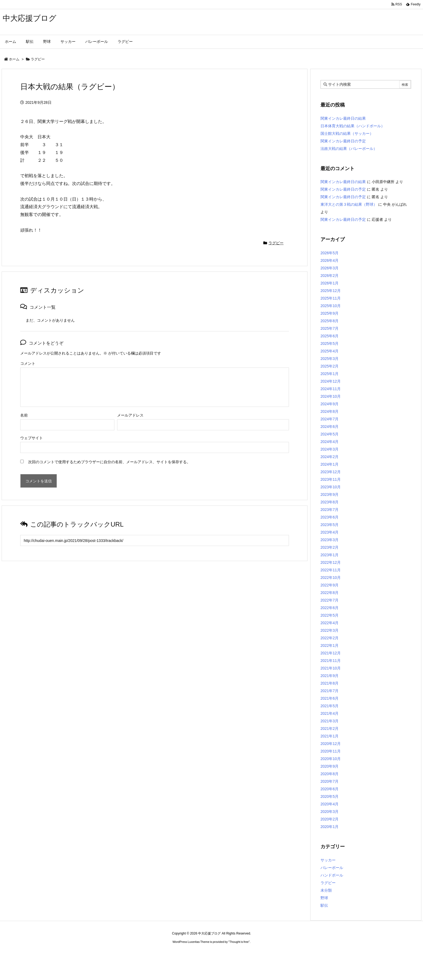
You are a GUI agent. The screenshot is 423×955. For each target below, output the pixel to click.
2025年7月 (329, 328)
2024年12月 (330, 381)
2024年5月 (329, 434)
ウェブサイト (31, 438)
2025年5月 (329, 343)
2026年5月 (329, 253)
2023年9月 (329, 494)
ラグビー (38, 59)
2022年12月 (330, 562)
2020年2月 (329, 819)
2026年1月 (329, 283)
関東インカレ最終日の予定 (343, 141)
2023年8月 (329, 502)
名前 (24, 415)
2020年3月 (329, 811)
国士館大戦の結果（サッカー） (346, 133)
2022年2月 (329, 638)
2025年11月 (330, 298)
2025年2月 (329, 366)
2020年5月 (329, 796)
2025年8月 (329, 321)
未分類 (326, 890)
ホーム (14, 59)
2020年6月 (329, 789)
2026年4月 (329, 260)
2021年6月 (329, 698)
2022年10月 (330, 577)
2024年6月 (329, 426)
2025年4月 (329, 351)
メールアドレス (130, 415)
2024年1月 (329, 464)
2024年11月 (330, 389)
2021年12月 (330, 653)
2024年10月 (330, 396)
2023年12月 (330, 472)
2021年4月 (329, 713)
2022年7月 (329, 600)
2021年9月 (329, 676)
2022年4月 (329, 623)
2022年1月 (329, 645)
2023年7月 (329, 509)
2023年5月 (329, 525)
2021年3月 (329, 721)
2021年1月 (329, 736)
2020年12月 (330, 743)
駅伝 (324, 905)
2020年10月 (330, 759)
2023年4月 (329, 532)
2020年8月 (329, 774)
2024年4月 (329, 441)
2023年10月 (330, 487)
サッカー (328, 860)
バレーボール (331, 867)
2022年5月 (329, 615)
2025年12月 (330, 290)
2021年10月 (330, 668)
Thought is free (238, 941)
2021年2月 (329, 728)
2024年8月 (329, 411)
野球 (324, 898)
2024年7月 (329, 419)
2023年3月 (329, 540)
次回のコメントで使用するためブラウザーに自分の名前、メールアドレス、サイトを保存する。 (109, 462)
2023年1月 (329, 555)
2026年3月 (329, 268)
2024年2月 (329, 457)
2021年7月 (329, 691)
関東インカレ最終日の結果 (343, 118)
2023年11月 (330, 479)
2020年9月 (329, 766)
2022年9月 (329, 585)
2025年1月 (329, 374)
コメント (27, 363)
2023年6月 (329, 517)
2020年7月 (329, 781)
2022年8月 (329, 592)
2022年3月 (329, 630)
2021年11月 (330, 660)
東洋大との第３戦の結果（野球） (348, 204)
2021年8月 (329, 683)
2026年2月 (329, 275)
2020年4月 (329, 804)
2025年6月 (329, 336)
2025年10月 (330, 306)
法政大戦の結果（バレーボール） (348, 148)
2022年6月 (329, 608)
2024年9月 (329, 404)
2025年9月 (329, 313)
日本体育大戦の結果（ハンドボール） (352, 126)
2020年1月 (329, 827)
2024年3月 (329, 449)
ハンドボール (331, 875)
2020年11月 (330, 751)
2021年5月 (329, 706)
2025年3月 (329, 358)
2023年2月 (329, 547)
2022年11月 (330, 570)
